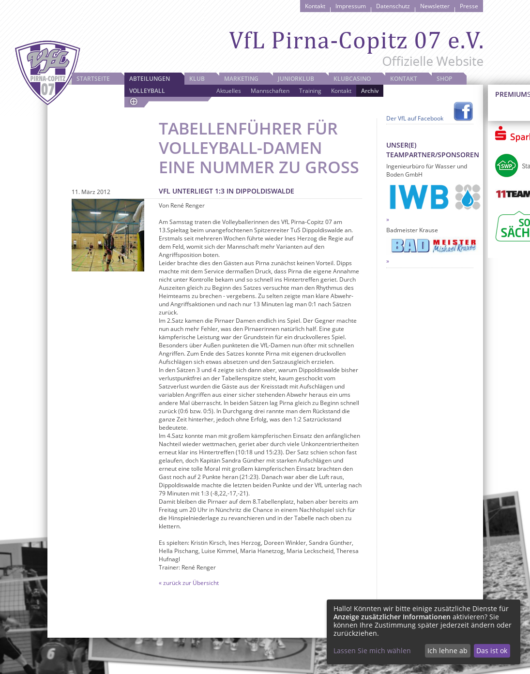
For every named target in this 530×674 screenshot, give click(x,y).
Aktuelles (228, 91)
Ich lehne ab (447, 650)
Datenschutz (393, 6)
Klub (197, 79)
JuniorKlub (296, 79)
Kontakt (315, 6)
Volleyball (147, 91)
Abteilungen (149, 79)
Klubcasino (352, 79)
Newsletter (435, 6)
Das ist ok (491, 650)
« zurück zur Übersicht (189, 583)
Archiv (370, 91)
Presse (469, 6)
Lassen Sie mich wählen (372, 650)
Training (310, 91)
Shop (444, 79)
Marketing (241, 79)
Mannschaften (270, 91)
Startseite (93, 79)
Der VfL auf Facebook (414, 118)
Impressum (350, 6)
